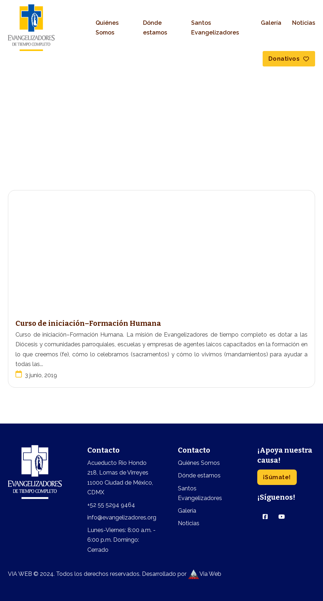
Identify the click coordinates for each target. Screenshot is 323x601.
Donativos (288, 58)
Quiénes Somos (107, 27)
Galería (271, 22)
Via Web (204, 573)
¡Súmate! (277, 477)
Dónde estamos (155, 27)
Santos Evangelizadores (215, 27)
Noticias (303, 22)
